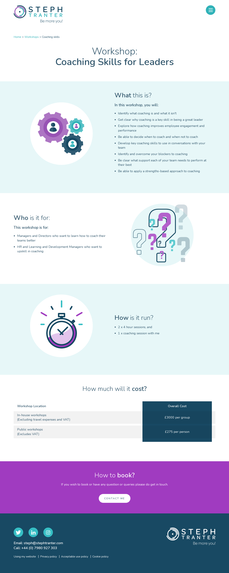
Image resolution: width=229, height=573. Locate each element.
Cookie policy (100, 557)
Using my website (25, 557)
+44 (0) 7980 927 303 (39, 548)
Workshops (31, 37)
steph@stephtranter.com (43, 543)
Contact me (114, 498)
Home (17, 37)
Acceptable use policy (74, 557)
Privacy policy (48, 557)
